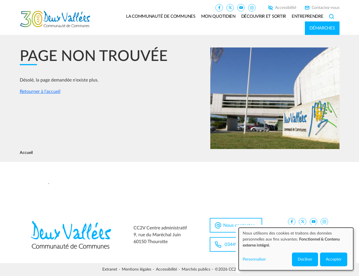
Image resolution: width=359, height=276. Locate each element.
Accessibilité (285, 8)
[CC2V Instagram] (252, 7)
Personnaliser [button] (254, 259)
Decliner (305, 259)
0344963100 (237, 244)
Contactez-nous (326, 8)
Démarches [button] (322, 28)
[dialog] (296, 249)
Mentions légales (136, 269)
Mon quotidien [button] (218, 16)
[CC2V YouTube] (241, 7)
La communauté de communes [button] (160, 16)
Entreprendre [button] (307, 16)
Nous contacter (238, 225)
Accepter (334, 259)
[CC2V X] (230, 7)
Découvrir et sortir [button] (263, 16)
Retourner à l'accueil (40, 91)
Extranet (109, 269)
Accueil (26, 153)
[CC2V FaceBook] (219, 7)
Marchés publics (196, 269)
